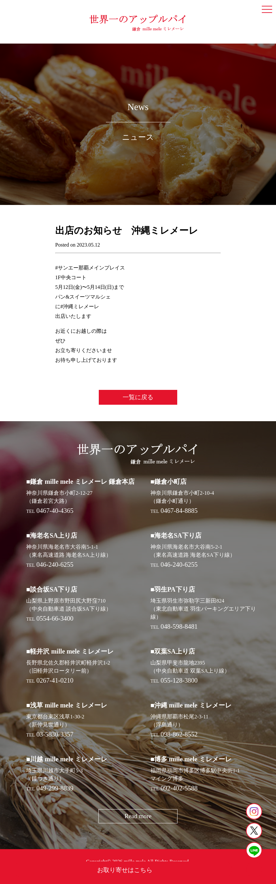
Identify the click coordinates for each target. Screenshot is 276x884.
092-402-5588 (179, 788)
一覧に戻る (138, 397)
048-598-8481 (179, 626)
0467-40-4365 (55, 510)
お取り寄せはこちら (124, 870)
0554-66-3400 (55, 618)
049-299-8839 (55, 788)
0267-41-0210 (55, 680)
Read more (138, 816)
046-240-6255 (55, 564)
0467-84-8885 (179, 510)
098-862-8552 (179, 734)
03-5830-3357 (55, 734)
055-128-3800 (179, 680)
